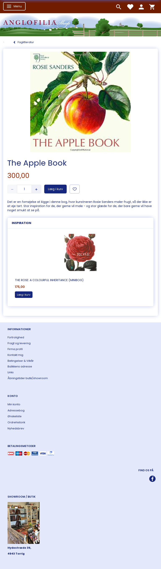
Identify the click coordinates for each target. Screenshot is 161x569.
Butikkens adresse (20, 366)
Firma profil (15, 349)
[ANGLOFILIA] (80, 24)
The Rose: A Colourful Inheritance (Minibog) (49, 280)
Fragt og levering (19, 343)
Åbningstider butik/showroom (28, 378)
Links (11, 372)
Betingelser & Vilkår (21, 361)
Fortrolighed (16, 337)
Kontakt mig (15, 355)
